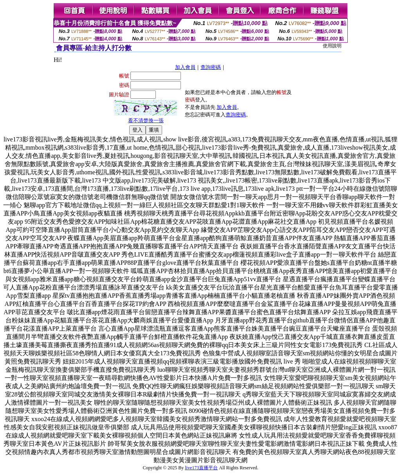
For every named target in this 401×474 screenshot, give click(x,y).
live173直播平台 (201, 467)
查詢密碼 (210, 67)
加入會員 (185, 67)
